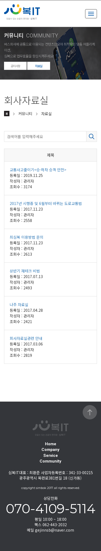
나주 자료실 (19, 304)
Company (50, 449)
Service (50, 455)
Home (50, 444)
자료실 (38, 66)
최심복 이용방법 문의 (26, 237)
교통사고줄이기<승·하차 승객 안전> (38, 169)
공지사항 (15, 66)
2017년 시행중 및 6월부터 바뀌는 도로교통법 (46, 203)
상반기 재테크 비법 (25, 270)
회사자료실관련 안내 (26, 338)
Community (50, 461)
